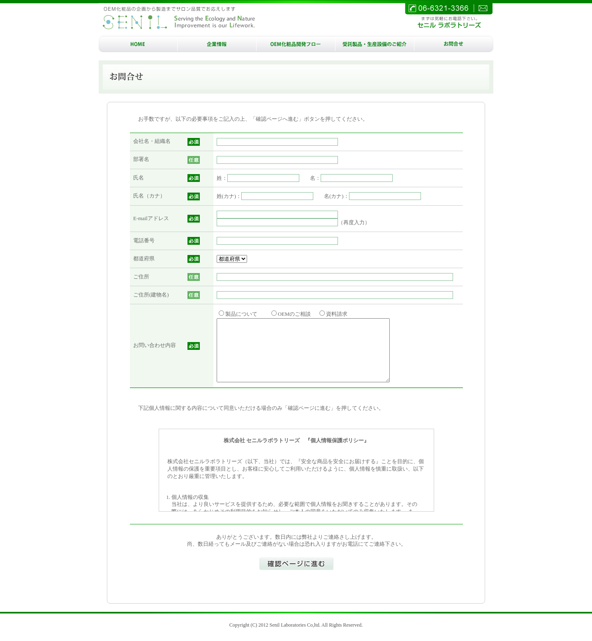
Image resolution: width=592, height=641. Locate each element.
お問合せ (453, 44)
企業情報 (217, 44)
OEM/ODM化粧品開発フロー (296, 44)
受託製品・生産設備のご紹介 (374, 44)
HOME (138, 44)
